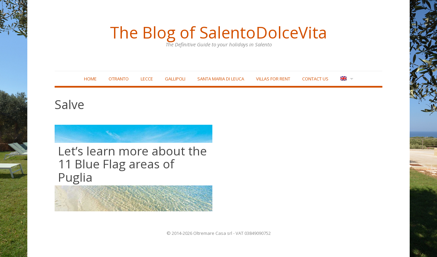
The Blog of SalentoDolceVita (218, 32)
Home (90, 79)
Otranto (119, 79)
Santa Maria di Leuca (220, 79)
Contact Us (315, 79)
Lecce (147, 79)
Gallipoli (175, 79)
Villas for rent (273, 79)
